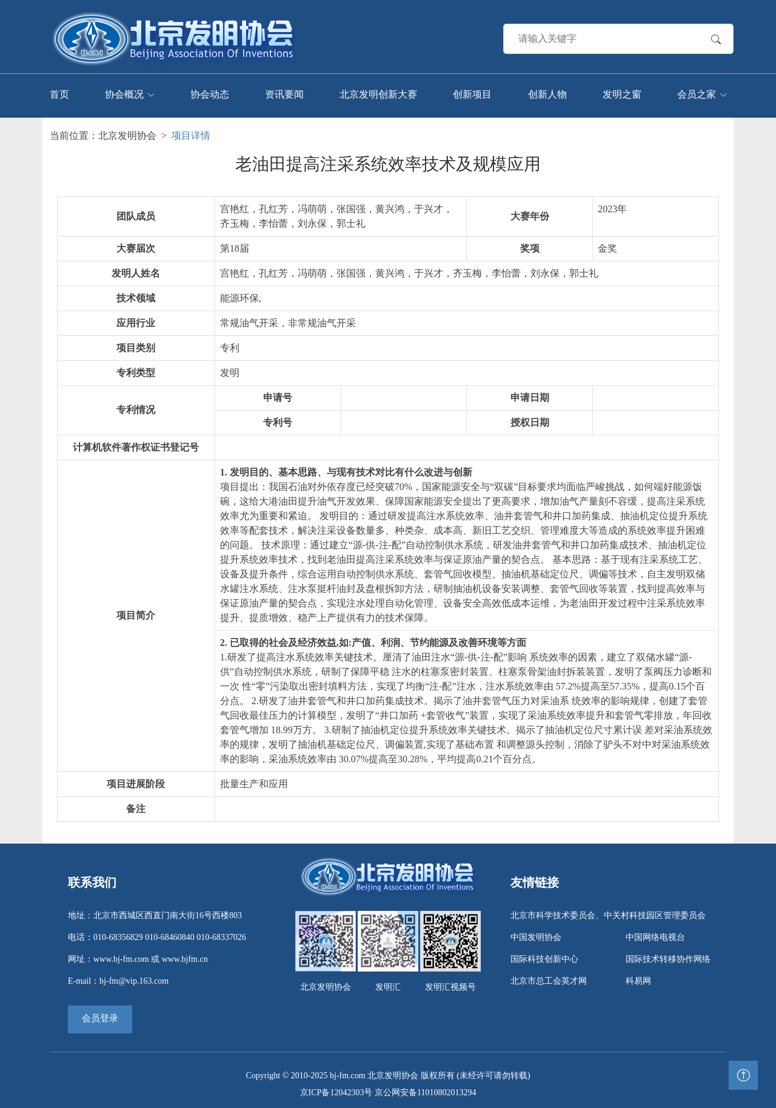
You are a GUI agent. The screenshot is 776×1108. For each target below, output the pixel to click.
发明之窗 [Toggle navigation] (622, 91)
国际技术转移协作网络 (668, 953)
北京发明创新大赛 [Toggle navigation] (378, 91)
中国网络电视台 (655, 931)
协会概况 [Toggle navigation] (124, 91)
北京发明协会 (127, 130)
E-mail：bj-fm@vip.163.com (118, 975)
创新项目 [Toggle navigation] (472, 91)
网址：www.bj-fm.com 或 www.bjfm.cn (138, 953)
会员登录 (100, 1013)
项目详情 (191, 130)
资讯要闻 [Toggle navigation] (284, 91)
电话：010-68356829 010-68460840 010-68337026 (157, 931)
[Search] (593, 35)
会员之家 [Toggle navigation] (696, 91)
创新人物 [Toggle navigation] (547, 91)
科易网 (638, 975)
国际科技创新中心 (544, 953)
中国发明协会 (535, 931)
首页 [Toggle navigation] (59, 91)
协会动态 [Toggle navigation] (209, 91)
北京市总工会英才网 (548, 975)
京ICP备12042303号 (336, 1087)
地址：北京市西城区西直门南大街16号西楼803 (155, 910)
